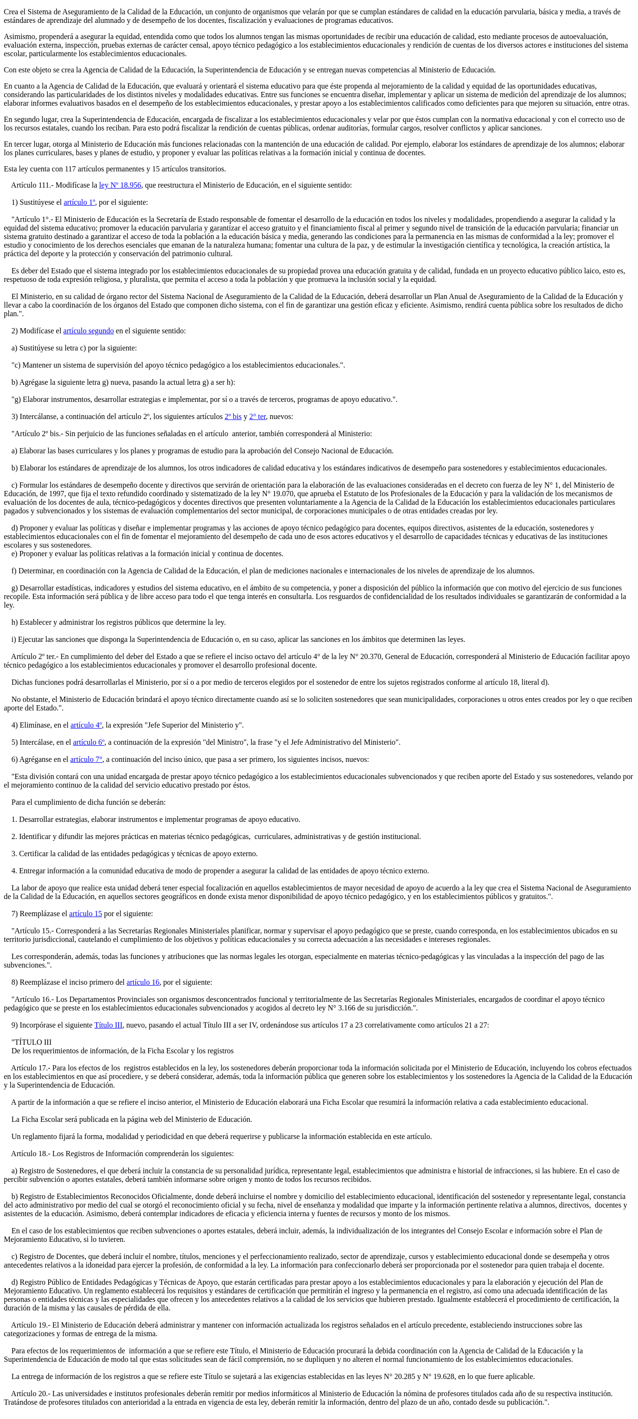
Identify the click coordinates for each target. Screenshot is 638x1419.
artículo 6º (88, 742)
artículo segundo (88, 331)
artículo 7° (86, 759)
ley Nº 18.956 (120, 185)
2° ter (257, 416)
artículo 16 (143, 982)
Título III (108, 1025)
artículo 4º (86, 725)
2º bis (233, 416)
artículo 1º (79, 202)
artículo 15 (85, 913)
